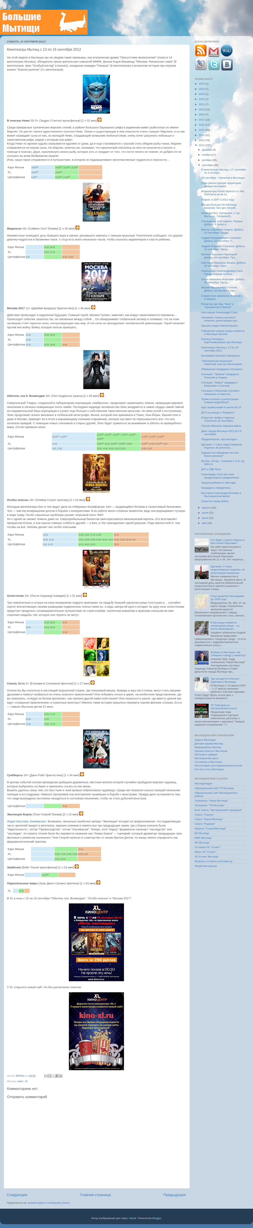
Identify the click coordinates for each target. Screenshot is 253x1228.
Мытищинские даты (207, 758)
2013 (202, 140)
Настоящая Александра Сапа (219, 312)
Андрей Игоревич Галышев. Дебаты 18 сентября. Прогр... (223, 248)
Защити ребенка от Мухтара (218, 482)
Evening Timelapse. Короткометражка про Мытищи (221, 341)
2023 (202, 94)
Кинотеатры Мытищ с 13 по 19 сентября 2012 (219, 349)
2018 (202, 114)
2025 (202, 83)
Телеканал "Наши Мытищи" (211, 800)
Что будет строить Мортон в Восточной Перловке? (228, 542)
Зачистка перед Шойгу (215, 501)
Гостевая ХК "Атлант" (208, 847)
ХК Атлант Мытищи (206, 856)
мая (204, 523)
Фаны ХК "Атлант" (206, 851)
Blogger (156, 1218)
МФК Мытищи (203, 837)
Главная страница (95, 1195)
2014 (202, 135)
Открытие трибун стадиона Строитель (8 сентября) (217, 419)
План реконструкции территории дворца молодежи (221, 185)
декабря (207, 149)
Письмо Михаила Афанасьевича (221, 425)
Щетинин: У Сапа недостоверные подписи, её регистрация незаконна (228, 569)
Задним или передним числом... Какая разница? (220, 454)
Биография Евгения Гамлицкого (220, 355)
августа (207, 507)
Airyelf (132, 1218)
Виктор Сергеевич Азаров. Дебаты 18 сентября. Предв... (222, 231)
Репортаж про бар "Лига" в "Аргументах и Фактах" (217, 306)
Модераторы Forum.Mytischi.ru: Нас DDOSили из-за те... (222, 193)
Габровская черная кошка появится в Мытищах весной (222, 332)
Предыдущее (174, 1195)
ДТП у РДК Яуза (211, 469)
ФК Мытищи (202, 842)
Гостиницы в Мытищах (208, 761)
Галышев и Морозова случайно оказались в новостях (220, 392)
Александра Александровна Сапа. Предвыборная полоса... (222, 272)
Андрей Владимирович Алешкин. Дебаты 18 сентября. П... (221, 239)
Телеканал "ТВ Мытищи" (210, 805)
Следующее (17, 1195)
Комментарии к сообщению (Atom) (49, 1202)
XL (26, 1081)
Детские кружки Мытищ (209, 743)
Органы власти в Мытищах (211, 751)
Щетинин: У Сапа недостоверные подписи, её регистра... (221, 446)
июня (205, 517)
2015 (202, 129)
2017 (202, 119)
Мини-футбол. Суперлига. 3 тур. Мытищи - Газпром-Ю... (220, 215)
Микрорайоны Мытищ (208, 747)
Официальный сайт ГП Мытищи (214, 788)
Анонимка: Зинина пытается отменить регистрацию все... (220, 319)
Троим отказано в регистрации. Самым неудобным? (220, 401)
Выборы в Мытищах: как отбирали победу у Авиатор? (228, 654)
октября (207, 160)
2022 (202, 99)
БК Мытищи (202, 833)
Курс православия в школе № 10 (221, 407)
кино (20, 1081)
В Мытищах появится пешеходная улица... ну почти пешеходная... (225, 625)
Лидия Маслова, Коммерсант (26, 821)
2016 (202, 124)
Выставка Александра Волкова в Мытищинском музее (221, 495)
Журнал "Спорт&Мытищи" (210, 828)
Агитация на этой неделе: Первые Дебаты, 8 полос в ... (222, 223)
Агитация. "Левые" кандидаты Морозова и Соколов (219, 384)
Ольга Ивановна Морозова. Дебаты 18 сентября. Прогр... (223, 281)
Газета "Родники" (205, 823)
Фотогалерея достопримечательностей (218, 765)
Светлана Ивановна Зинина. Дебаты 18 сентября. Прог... (223, 264)
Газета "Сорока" (204, 814)
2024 (202, 88)
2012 (202, 145)
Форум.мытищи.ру (206, 865)
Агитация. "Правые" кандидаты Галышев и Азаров (220, 376)
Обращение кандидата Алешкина (221, 369)
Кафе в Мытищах (205, 739)
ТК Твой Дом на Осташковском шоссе (224, 707)
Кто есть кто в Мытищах (209, 769)
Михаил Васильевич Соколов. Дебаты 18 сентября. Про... (219, 289)
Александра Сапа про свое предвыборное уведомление (220, 476)
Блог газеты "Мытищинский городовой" (218, 810)
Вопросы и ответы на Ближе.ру (214, 861)
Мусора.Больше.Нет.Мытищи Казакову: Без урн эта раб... (219, 206)
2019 (202, 109)
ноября (206, 154)
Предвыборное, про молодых (219, 439)
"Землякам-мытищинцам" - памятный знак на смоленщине (221, 362)
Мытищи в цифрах (206, 754)
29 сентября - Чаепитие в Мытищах (223, 177)
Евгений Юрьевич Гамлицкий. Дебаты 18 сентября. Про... (219, 256)
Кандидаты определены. (216, 487)
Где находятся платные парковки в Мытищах (225, 680)
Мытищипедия (203, 783)
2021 (202, 104)
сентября (208, 165)
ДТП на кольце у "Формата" (218, 412)
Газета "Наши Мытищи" (209, 819)
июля (205, 512)
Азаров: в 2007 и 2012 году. (218, 199)
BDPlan (20, 1075)
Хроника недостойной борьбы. (220, 325)
